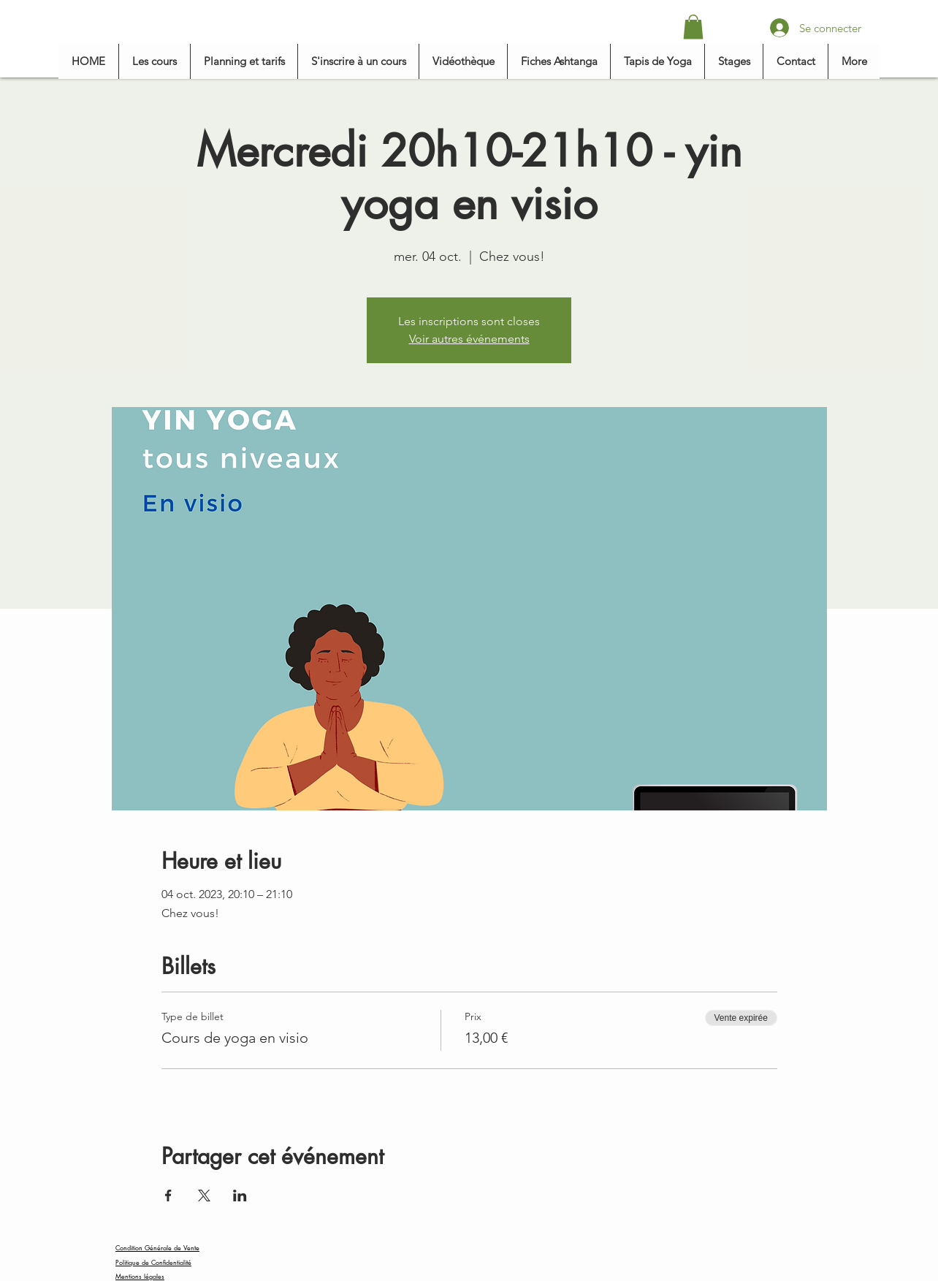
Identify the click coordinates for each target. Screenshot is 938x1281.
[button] (693, 27)
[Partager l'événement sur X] (204, 1195)
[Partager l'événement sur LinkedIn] (240, 1195)
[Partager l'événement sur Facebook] (168, 1195)
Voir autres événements (469, 339)
